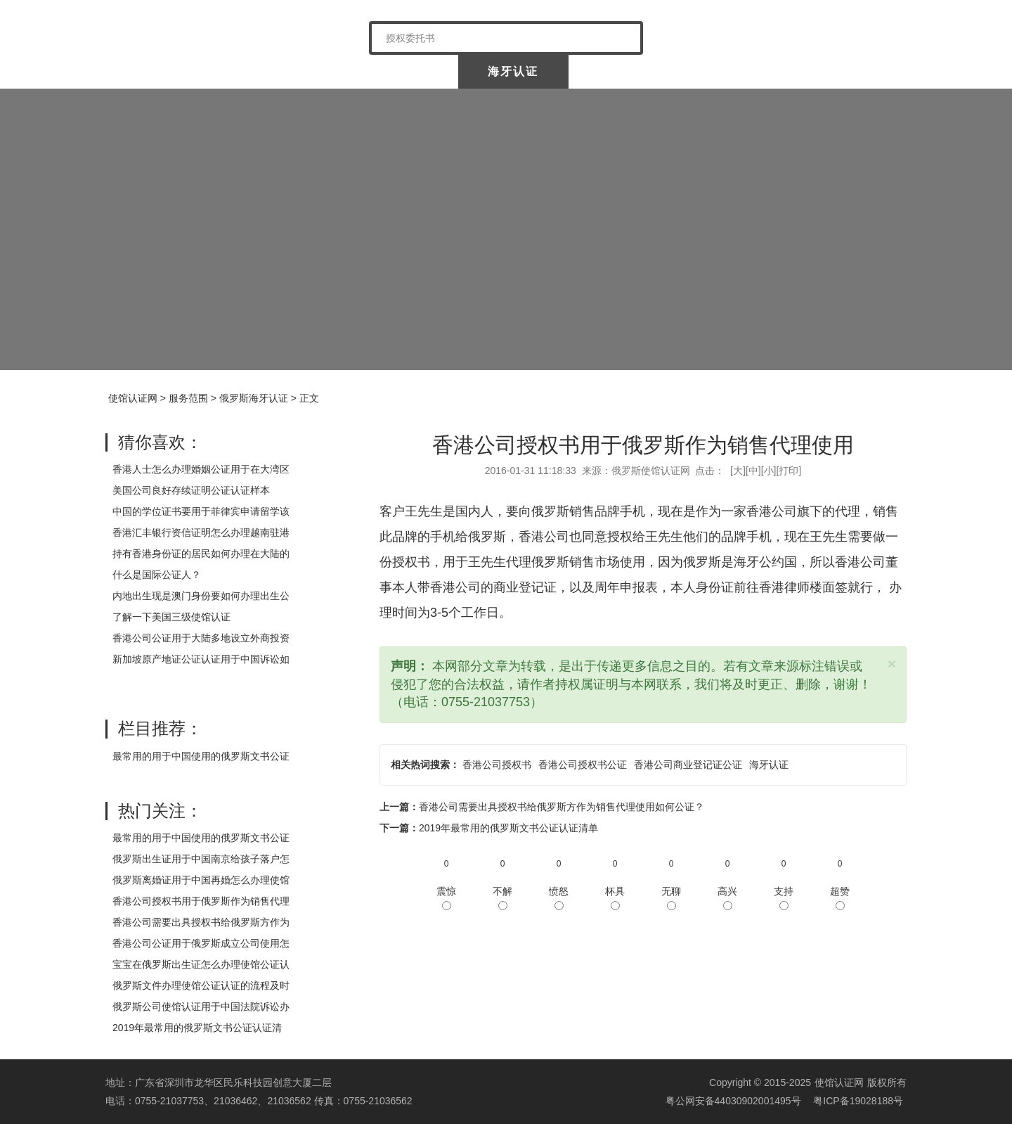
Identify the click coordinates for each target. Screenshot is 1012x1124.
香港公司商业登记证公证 (688, 764)
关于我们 (272, 71)
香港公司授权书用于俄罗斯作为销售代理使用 (643, 444)
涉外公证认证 (625, 71)
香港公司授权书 (496, 764)
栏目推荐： (160, 728)
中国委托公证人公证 (393, 71)
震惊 (446, 898)
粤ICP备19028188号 (858, 1100)
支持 (783, 898)
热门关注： (160, 810)
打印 (788, 470)
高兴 (727, 898)
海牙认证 (513, 71)
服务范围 (188, 398)
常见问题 (849, 71)
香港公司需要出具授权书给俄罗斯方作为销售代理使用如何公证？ (561, 806)
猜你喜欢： (160, 442)
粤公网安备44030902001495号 (732, 1100)
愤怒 (559, 898)
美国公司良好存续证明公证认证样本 (191, 490)
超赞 (840, 898)
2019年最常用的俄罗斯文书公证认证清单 (508, 828)
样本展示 (738, 71)
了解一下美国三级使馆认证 (171, 616)
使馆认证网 (161, 71)
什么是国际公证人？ (156, 574)
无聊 (671, 898)
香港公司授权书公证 (582, 764)
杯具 (615, 898)
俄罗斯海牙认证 (253, 398)
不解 (502, 898)
